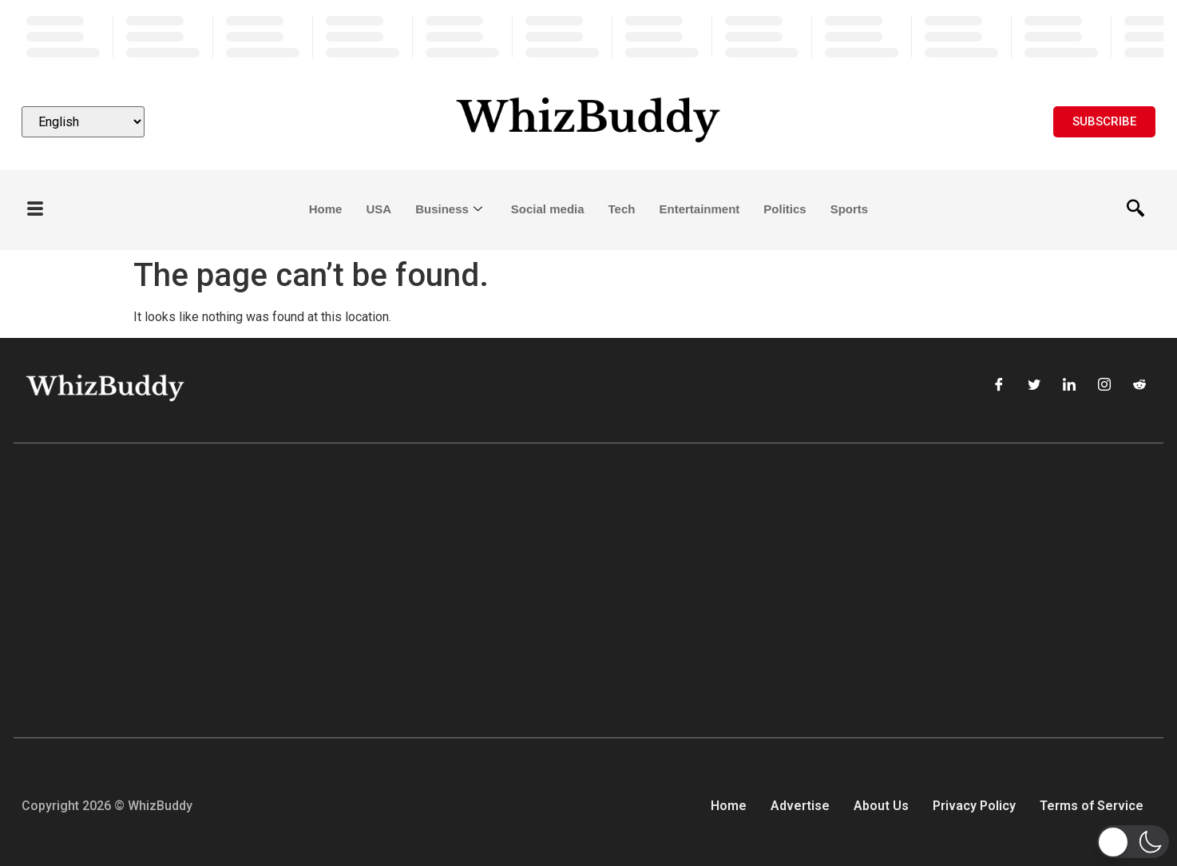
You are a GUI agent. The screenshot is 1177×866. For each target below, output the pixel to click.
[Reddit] (1139, 386)
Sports (849, 209)
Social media (548, 209)
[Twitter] (1034, 386)
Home (326, 209)
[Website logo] (588, 121)
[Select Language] (83, 121)
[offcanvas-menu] (35, 209)
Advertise (800, 805)
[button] (1133, 841)
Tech (622, 209)
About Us (881, 805)
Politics (784, 209)
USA (378, 209)
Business (448, 209)
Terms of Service (1091, 805)
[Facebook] (999, 386)
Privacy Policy (974, 805)
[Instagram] (1104, 386)
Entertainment (699, 209)
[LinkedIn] (1069, 386)
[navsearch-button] (1135, 210)
